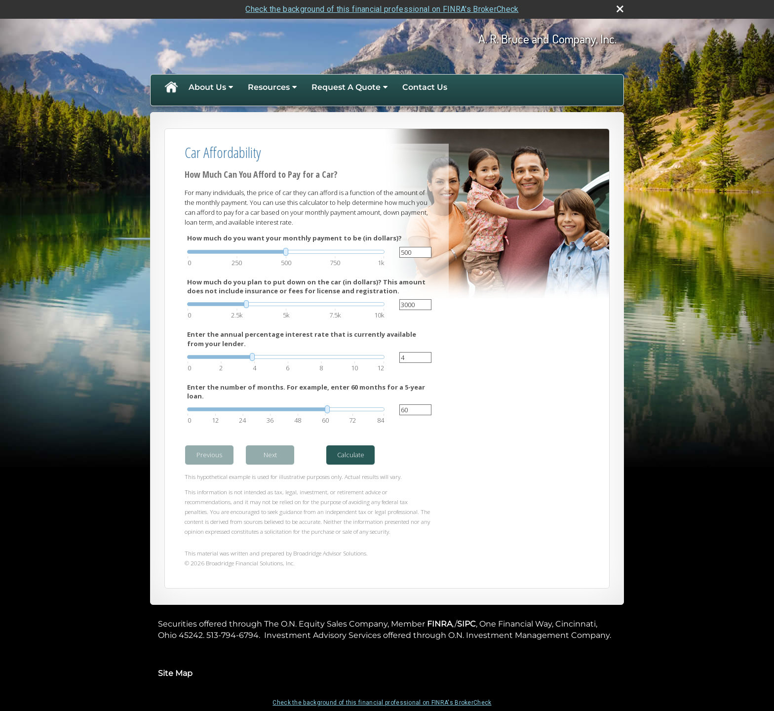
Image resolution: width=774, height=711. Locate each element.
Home (170, 87)
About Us (207, 87)
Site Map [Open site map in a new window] (175, 673)
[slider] (286, 252)
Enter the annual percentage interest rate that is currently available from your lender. (301, 339)
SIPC (466, 624)
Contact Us (424, 87)
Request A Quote (346, 87)
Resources (269, 87)
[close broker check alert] (620, 9)
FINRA (439, 624)
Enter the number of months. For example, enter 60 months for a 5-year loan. (306, 391)
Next (270, 454)
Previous (209, 454)
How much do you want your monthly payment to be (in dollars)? (294, 238)
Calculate (350, 454)
